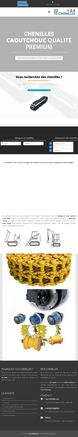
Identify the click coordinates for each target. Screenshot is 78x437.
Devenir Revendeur (9, 415)
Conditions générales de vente (13, 407)
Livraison (6, 403)
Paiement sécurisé (9, 411)
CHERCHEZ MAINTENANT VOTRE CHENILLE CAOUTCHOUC (39, 90)
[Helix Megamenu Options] (49, 11)
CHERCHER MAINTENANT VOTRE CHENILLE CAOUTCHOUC (39, 58)
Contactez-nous (8, 398)
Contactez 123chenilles (52, 421)
